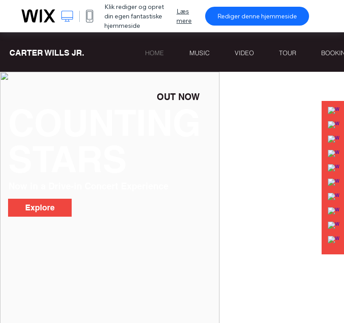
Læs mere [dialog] (184, 16)
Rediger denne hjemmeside (257, 16)
